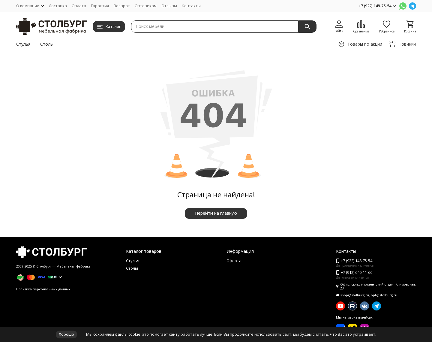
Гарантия (100, 5)
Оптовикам (146, 5)
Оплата (79, 5)
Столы (46, 44)
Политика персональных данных (43, 289)
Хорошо (66, 334)
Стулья (23, 44)
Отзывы (169, 5)
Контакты (191, 5)
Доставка (58, 5)
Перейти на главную (216, 213)
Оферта (234, 260)
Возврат (122, 5)
